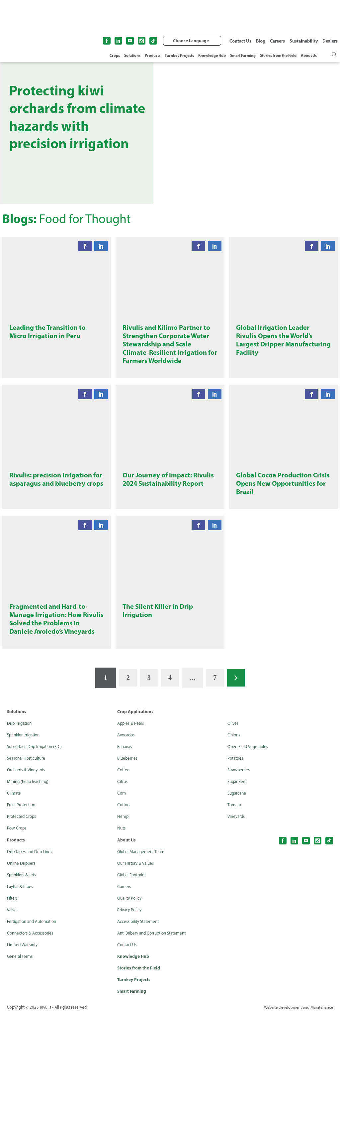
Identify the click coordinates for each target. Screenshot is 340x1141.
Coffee (123, 895)
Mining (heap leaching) (29, 907)
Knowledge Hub (212, 55)
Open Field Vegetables (249, 872)
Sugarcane (237, 918)
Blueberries (128, 883)
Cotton (124, 930)
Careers (277, 41)
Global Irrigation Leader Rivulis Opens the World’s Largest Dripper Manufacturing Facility (277, 376)
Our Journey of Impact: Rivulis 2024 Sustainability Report (166, 559)
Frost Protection (23, 930)
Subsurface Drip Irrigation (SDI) (37, 872)
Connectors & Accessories (32, 1058)
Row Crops (17, 953)
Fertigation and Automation (35, 1047)
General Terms (21, 1081)
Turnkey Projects (179, 55)
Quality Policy (130, 1023)
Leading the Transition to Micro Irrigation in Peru (50, 366)
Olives (233, 848)
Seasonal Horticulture (28, 883)
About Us (309, 55)
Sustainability (304, 41)
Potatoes (236, 883)
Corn (122, 918)
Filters (13, 1023)
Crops (115, 55)
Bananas (125, 872)
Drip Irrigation (21, 848)
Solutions (132, 55)
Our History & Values (137, 988)
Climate (14, 918)
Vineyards (237, 942)
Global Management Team (143, 977)
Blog (260, 41)
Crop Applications (135, 837)
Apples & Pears (131, 848)
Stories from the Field (278, 55)
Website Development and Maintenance (297, 1133)
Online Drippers (22, 988)
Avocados (127, 860)
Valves (13, 1035)
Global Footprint (133, 1000)
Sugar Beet (238, 907)
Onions (234, 860)
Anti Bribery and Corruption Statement (155, 1058)
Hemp (123, 942)
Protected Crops (23, 942)
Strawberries (239, 895)
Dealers (330, 41)
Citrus (123, 907)
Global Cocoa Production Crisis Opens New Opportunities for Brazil (276, 559)
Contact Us (240, 41)
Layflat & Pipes (21, 1012)
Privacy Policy (130, 1035)
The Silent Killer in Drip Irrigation (160, 723)
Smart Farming (243, 55)
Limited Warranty (24, 1070)
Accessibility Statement (140, 1047)
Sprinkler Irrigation (25, 860)
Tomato (235, 930)
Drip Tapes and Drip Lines (31, 977)
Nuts (122, 953)
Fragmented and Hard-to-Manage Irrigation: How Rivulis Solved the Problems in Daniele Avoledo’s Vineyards (54, 737)
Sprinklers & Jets (23, 1000)
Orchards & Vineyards (28, 895)
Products (152, 55)
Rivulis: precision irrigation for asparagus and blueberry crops (55, 559)
